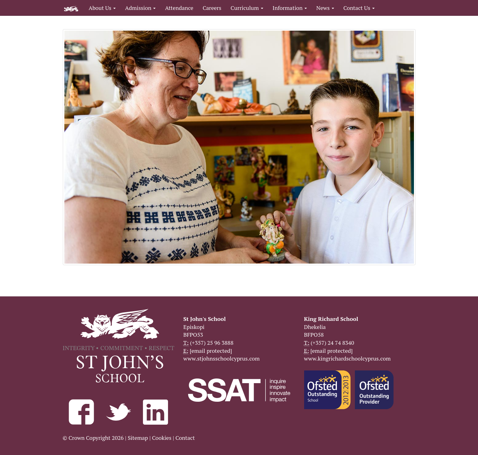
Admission (140, 7)
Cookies (161, 437)
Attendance (179, 7)
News (325, 7)
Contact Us (359, 7)
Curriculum (246, 7)
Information (290, 7)
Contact (185, 437)
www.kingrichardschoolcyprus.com (347, 358)
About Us (102, 7)
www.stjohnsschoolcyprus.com (221, 358)
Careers (212, 7)
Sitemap (138, 437)
